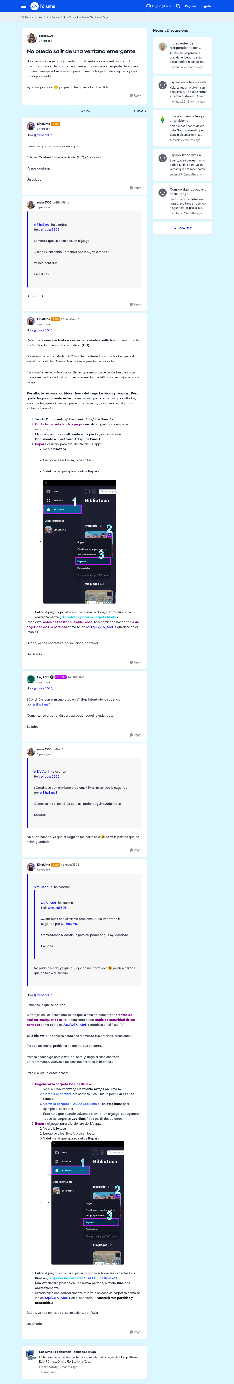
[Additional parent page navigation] (40, 17)
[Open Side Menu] (23, 6)
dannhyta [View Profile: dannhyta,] (176, 213)
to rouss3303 (70, 319)
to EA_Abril (60, 749)
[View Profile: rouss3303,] (32, 38)
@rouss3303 (43, 135)
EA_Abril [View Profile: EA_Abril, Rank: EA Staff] (43, 677)
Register (191, 6)
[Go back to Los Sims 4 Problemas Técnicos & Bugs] (91, 1352)
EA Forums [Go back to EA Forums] (27, 17)
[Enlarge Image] (92, 542)
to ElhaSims (60, 202)
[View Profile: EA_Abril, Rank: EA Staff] (31, 679)
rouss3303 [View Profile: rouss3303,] (46, 36)
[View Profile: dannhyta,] (162, 192)
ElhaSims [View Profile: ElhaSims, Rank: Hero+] (43, 124)
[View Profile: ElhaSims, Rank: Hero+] (31, 126)
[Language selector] (158, 6)
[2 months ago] (193, 67)
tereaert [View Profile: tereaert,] (175, 140)
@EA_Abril (105, 627)
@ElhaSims (42, 224)
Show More (182, 228)
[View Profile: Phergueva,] (162, 46)
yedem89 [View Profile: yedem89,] (176, 174)
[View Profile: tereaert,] (162, 119)
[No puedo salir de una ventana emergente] (48, 129)
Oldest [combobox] (140, 111)
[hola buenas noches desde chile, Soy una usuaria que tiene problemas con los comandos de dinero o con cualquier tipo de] (188, 130)
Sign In (206, 6)
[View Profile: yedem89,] (162, 158)
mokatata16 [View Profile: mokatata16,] (177, 101)
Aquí (93, 627)
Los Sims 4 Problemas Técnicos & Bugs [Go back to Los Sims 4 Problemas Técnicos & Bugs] (86, 17)
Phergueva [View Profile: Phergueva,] (176, 67)
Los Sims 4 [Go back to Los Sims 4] (53, 17)
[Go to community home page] (43, 6)
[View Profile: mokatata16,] (162, 85)
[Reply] (135, 95)
